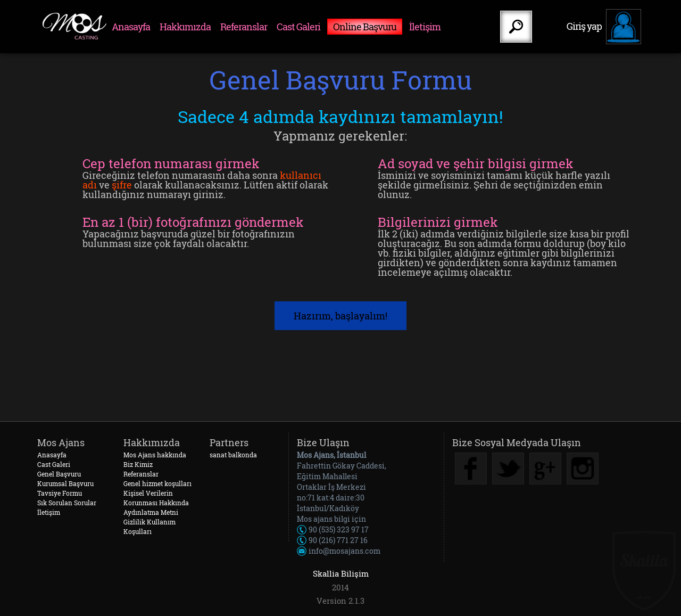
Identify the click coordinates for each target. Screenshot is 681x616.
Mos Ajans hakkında (154, 454)
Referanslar (243, 26)
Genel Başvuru (59, 474)
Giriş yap (584, 26)
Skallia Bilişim (341, 573)
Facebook (471, 468)
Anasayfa (131, 26)
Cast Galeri (298, 26)
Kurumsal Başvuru (65, 483)
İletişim (425, 26)
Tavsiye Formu (59, 493)
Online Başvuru (364, 26)
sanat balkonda (233, 454)
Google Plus (545, 468)
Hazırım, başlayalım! (340, 315)
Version (331, 601)
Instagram (583, 468)
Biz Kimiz (138, 464)
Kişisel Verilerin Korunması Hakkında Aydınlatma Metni (156, 502)
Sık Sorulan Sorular (66, 502)
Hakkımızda (185, 26)
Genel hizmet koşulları (157, 483)
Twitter (508, 468)
